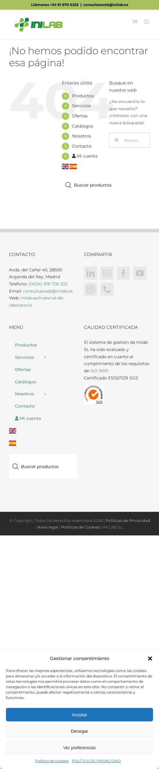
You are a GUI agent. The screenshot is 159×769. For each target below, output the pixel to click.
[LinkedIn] (90, 273)
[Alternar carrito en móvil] (135, 22)
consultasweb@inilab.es (105, 4)
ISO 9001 (99, 370)
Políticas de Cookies (80, 527)
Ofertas (80, 116)
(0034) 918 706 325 (48, 284)
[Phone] (107, 289)
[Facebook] (123, 273)
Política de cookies (52, 761)
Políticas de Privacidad (128, 520)
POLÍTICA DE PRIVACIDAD (96, 761)
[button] (150, 658)
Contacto (81, 146)
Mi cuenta (84, 156)
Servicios (81, 105)
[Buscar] (116, 140)
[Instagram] (90, 289)
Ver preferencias (79, 747)
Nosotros (81, 136)
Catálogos (82, 126)
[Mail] (107, 273)
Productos (83, 96)
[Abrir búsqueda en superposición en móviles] (96, 185)
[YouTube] (139, 273)
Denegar (79, 731)
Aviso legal (47, 527)
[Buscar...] (129, 140)
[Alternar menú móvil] (147, 22)
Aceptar (79, 714)
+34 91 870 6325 (64, 4)
